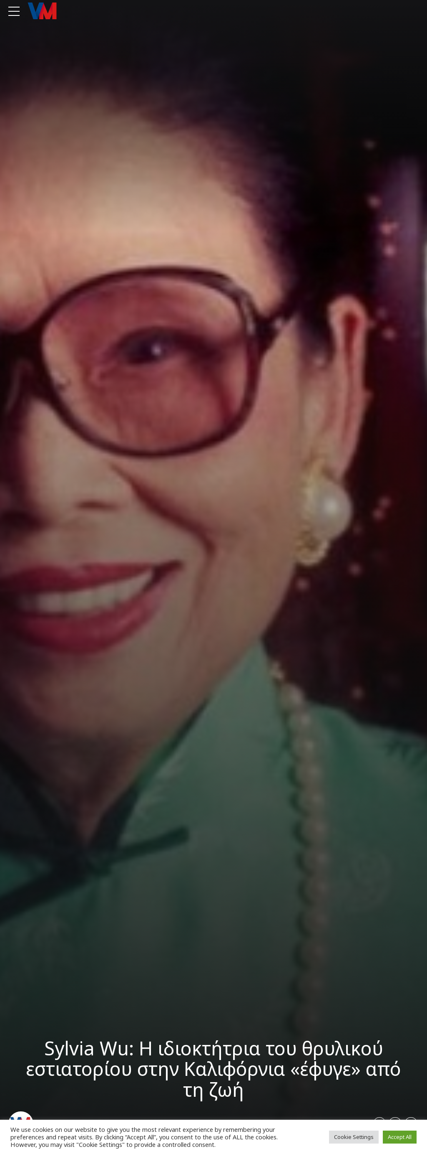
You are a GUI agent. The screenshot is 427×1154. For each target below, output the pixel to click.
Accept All (400, 1137)
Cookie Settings (354, 1137)
